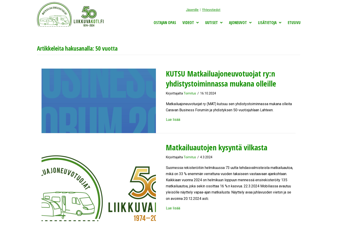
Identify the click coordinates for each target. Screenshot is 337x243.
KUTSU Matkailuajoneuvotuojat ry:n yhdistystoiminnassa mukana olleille (221, 78)
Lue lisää (173, 119)
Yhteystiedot (211, 10)
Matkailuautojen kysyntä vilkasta (216, 147)
